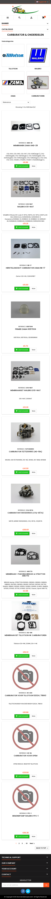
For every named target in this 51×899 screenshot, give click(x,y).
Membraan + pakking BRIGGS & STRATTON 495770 (25, 575)
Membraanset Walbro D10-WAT (25, 390)
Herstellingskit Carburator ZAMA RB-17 (25, 268)
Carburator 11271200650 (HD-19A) (25, 451)
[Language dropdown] (42, 2)
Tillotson (13, 69)
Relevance (16, 102)
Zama (13, 96)
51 (27, 843)
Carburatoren (37, 96)
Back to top (42, 848)
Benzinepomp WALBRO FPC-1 (25, 816)
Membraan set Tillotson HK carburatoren (25, 635)
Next (32, 843)
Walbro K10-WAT (25, 206)
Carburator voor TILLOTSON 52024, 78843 (25, 695)
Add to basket (22, 166)
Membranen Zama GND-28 (25, 145)
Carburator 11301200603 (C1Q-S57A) (25, 513)
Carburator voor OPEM (25, 755)
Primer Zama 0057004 (25, 329)
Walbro (38, 69)
